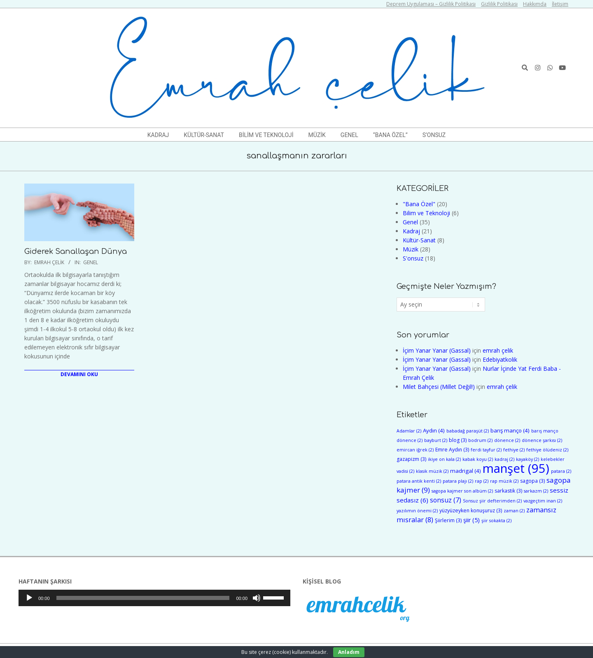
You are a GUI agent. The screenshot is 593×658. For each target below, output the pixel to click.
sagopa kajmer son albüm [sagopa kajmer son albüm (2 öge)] (462, 491)
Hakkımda (534, 3)
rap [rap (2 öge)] (481, 481)
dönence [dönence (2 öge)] (507, 440)
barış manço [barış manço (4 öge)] (510, 430)
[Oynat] (29, 598)
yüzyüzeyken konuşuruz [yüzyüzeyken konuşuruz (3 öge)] (470, 510)
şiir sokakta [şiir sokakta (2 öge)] (496, 520)
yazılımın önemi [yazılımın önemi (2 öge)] (417, 511)
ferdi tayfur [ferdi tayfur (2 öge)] (486, 450)
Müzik (410, 249)
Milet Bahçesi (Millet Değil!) (439, 387)
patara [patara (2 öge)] (561, 471)
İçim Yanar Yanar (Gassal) (437, 350)
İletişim (560, 3)
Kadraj (411, 231)
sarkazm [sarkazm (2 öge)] (536, 491)
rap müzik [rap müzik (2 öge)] (504, 481)
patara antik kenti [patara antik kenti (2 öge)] (419, 481)
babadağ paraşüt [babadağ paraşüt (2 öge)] (467, 431)
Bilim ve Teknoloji (426, 213)
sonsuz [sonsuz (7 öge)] (445, 500)
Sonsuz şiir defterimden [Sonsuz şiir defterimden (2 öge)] (492, 501)
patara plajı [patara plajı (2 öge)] (458, 481)
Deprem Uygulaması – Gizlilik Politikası (431, 3)
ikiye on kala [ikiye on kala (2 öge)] (444, 459)
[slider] (143, 598)
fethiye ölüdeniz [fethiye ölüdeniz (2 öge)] (547, 450)
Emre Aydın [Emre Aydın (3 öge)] (452, 449)
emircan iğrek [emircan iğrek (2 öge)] (415, 450)
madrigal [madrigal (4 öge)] (465, 470)
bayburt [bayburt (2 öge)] (435, 440)
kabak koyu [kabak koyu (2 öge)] (477, 459)
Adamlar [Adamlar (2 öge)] (409, 431)
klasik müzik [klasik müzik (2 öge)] (432, 471)
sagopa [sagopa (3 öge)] (532, 480)
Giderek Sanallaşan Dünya (75, 251)
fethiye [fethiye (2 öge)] (514, 450)
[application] (154, 598)
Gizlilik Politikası (499, 3)
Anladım (349, 652)
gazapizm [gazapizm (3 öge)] (411, 459)
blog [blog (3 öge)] (458, 440)
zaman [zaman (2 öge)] (514, 511)
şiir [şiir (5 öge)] (471, 520)
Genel (90, 262)
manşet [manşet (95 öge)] (516, 468)
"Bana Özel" (419, 204)
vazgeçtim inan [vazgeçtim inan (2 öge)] (542, 501)
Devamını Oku (79, 374)
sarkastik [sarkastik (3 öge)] (508, 490)
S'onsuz (413, 258)
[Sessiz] (256, 598)
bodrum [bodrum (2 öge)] (480, 440)
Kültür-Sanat (419, 240)
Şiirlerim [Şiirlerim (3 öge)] (448, 520)
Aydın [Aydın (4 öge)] (434, 430)
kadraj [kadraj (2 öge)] (504, 459)
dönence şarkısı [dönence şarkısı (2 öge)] (542, 440)
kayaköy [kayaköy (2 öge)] (527, 459)
